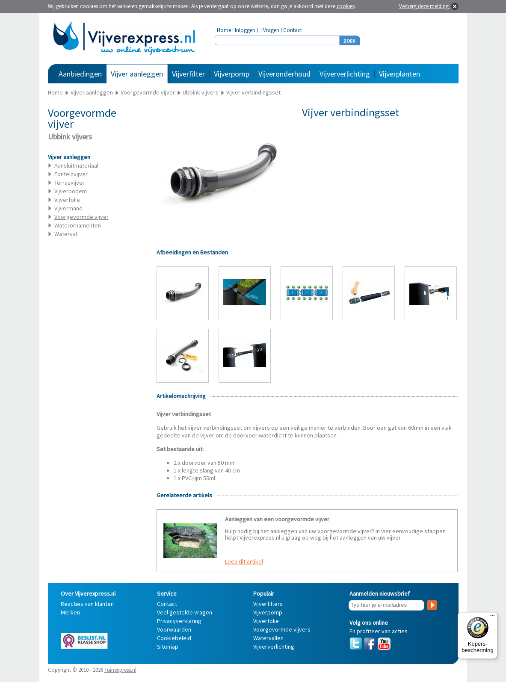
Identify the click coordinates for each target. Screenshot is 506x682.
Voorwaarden (174, 629)
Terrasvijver (69, 182)
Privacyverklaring (179, 621)
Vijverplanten (399, 74)
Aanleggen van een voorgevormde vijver (277, 519)
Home (224, 30)
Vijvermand (68, 208)
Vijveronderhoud (284, 74)
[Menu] (492, 617)
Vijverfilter (188, 74)
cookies (346, 6)
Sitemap (167, 646)
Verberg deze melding (424, 6)
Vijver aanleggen (137, 74)
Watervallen (268, 638)
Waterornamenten (77, 225)
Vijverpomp (231, 74)
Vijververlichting (345, 74)
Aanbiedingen (80, 74)
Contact (292, 30)
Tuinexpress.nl (120, 669)
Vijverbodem (70, 191)
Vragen (271, 30)
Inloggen (245, 30)
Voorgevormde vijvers (282, 629)
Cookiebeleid (174, 638)
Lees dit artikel (244, 561)
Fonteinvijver (71, 174)
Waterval (65, 234)
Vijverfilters (268, 604)
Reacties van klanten (87, 604)
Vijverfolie (67, 200)
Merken (70, 612)
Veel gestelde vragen (184, 612)
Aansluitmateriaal (76, 165)
